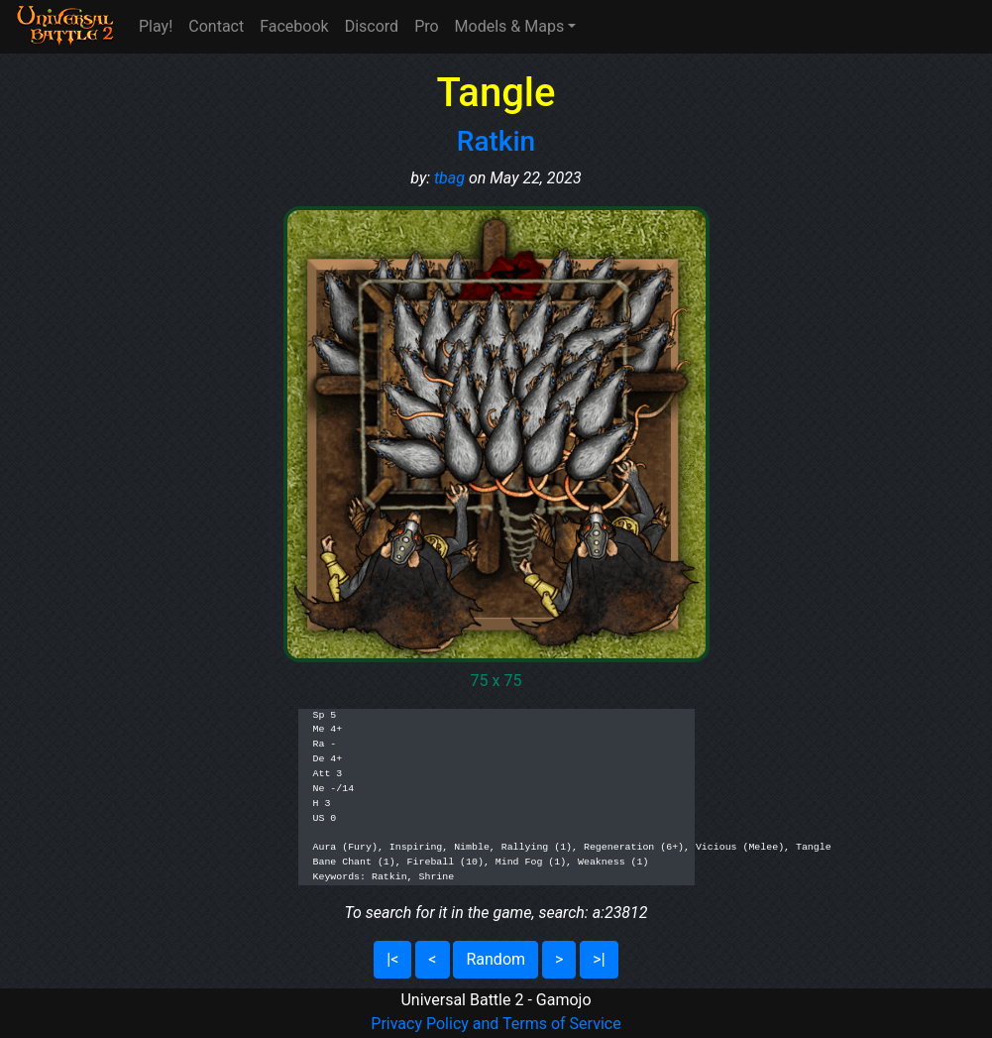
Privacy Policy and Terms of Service (495, 1023)
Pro (426, 26)
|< (392, 959)
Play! (155, 26)
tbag (449, 178)
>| (599, 959)
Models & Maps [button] (510, 26)
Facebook (294, 26)
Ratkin (496, 141)
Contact (216, 26)
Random (495, 959)
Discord (371, 26)
